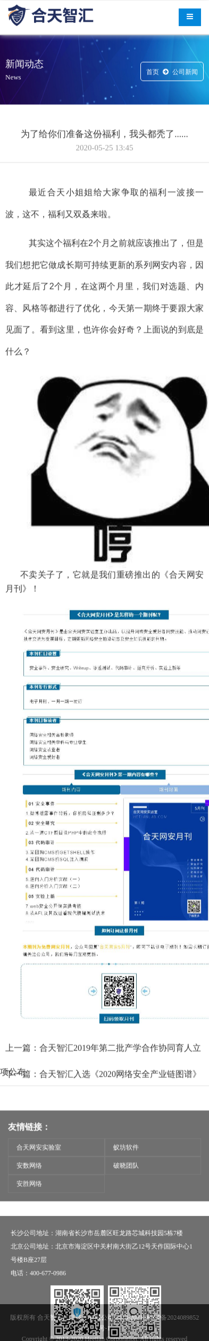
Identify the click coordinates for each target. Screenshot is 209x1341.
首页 (152, 73)
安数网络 (29, 1178)
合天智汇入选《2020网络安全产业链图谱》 (120, 1094)
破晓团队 (126, 1178)
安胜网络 (29, 1197)
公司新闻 (185, 73)
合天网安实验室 (38, 1160)
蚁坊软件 (126, 1160)
